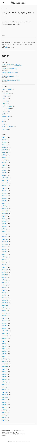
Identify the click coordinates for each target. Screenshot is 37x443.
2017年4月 (5, 412)
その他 (3, 124)
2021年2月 (5, 295)
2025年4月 (5, 167)
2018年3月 (5, 384)
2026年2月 (5, 142)
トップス (5, 98)
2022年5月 (5, 257)
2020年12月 (5, 300)
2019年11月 (5, 333)
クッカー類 (5, 96)
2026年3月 (5, 139)
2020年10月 (5, 305)
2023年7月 (5, 221)
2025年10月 (5, 152)
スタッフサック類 (7, 106)
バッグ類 (5, 101)
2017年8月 (5, 402)
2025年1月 (5, 175)
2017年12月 (5, 392)
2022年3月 (5, 262)
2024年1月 (5, 206)
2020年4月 (5, 320)
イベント (4, 119)
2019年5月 (5, 348)
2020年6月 (5, 315)
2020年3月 (5, 323)
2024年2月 (5, 203)
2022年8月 (5, 249)
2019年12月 (5, 331)
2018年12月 (5, 361)
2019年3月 (5, 354)
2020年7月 (5, 313)
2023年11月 (5, 211)
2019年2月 (5, 356)
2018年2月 (5, 387)
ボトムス (5, 103)
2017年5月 (5, 410)
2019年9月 (5, 338)
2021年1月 (5, 297)
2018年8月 (5, 371)
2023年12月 (5, 208)
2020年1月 (5, 328)
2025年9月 (5, 155)
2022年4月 (5, 259)
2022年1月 (5, 267)
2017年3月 (5, 415)
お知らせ (4, 114)
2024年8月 (5, 188)
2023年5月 (5, 226)
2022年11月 (5, 241)
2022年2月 (5, 264)
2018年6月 (5, 377)
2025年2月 (5, 173)
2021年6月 (5, 285)
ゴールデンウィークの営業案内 (10, 72)
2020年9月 (5, 308)
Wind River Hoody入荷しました (10, 76)
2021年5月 (5, 287)
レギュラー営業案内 (7, 89)
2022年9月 (5, 246)
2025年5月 (5, 165)
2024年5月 (5, 195)
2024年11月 (5, 180)
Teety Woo (5, 129)
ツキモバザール (6, 116)
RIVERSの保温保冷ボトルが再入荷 (11, 80)
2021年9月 (5, 277)
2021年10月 (5, 275)
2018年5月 (5, 379)
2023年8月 (5, 218)
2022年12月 (5, 239)
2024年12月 (5, 178)
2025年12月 (5, 147)
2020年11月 (5, 303)
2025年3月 (5, 170)
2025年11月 (5, 150)
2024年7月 (5, 190)
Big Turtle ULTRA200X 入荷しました (12, 65)
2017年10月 (5, 397)
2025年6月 (5, 162)
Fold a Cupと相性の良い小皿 (9, 68)
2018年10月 (5, 366)
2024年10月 (5, 183)
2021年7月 (5, 282)
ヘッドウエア (6, 109)
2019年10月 (5, 336)
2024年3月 (5, 201)
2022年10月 (5, 244)
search (3, 35)
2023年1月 (5, 236)
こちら (6, 47)
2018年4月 (5, 382)
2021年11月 (5, 272)
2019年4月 (5, 351)
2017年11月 (5, 394)
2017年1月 (5, 420)
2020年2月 (5, 326)
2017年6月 (5, 407)
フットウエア (6, 93)
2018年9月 (5, 369)
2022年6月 (5, 254)
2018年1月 (5, 389)
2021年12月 (5, 269)
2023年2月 (5, 234)
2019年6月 (5, 346)
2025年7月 (5, 160)
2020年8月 (5, 310)
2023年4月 (5, 229)
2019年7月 (5, 343)
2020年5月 (5, 318)
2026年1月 (5, 144)
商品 (3, 92)
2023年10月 (5, 213)
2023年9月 (5, 216)
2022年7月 (5, 252)
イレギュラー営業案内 (7, 126)
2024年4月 (5, 198)
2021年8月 (5, 280)
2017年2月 (5, 417)
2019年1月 (5, 359)
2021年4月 (5, 290)
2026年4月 (5, 137)
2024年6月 (5, 193)
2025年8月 (5, 157)
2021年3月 (5, 292)
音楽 (3, 121)
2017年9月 (5, 399)
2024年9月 (5, 185)
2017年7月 (5, 405)
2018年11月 (5, 364)
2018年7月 (5, 374)
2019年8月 (5, 341)
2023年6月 (5, 224)
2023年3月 (5, 231)
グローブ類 (5, 111)
